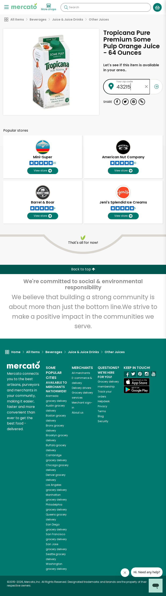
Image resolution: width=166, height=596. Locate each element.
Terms (102, 411)
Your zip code (124, 81)
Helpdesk (104, 401)
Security (103, 421)
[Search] (106, 7)
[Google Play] (137, 389)
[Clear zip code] (146, 86)
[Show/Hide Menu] (6, 6)
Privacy (102, 406)
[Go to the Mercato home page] (24, 6)
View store (43, 171)
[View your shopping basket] (157, 7)
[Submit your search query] (66, 7)
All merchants (81, 373)
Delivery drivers (81, 388)
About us (77, 412)
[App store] (137, 382)
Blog (101, 416)
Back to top (83, 269)
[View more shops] (48, 7)
